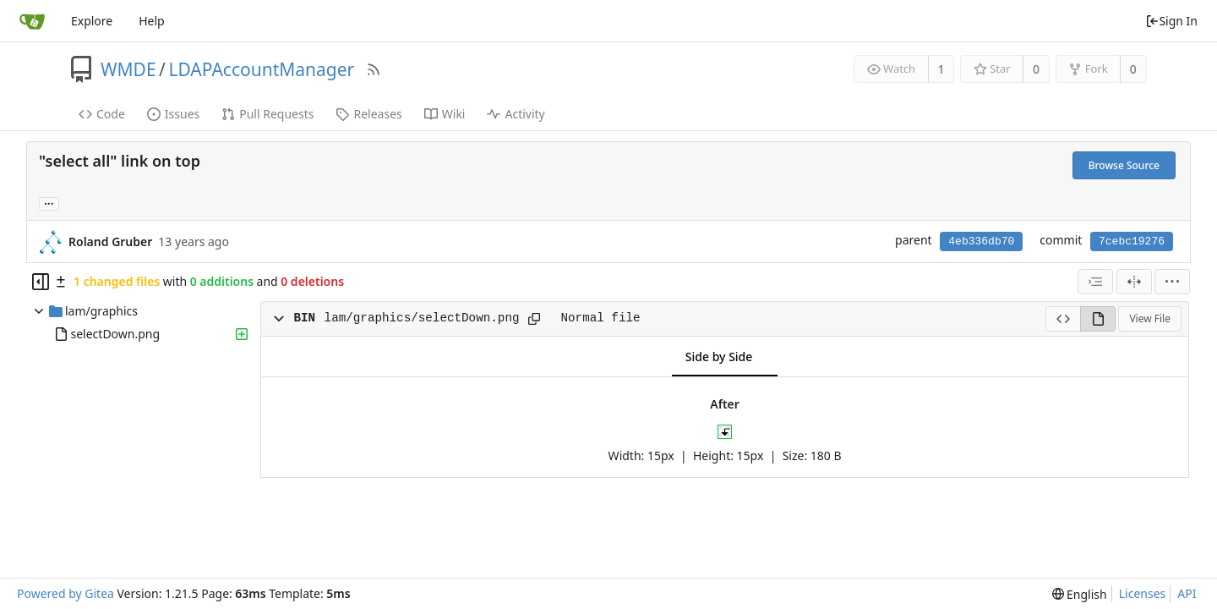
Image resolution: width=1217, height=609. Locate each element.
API (1186, 593)
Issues (173, 114)
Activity (515, 114)
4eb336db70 (981, 241)
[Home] (32, 21)
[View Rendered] (1098, 319)
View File (1150, 318)
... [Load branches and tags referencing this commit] (49, 202)
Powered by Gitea (65, 593)
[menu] (1172, 281)
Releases (368, 114)
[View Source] (1062, 319)
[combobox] (1095, 281)
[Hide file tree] (40, 281)
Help (152, 21)
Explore (91, 21)
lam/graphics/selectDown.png (422, 318)
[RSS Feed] (373, 69)
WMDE (128, 69)
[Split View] (1134, 281)
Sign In (1171, 21)
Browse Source (1124, 165)
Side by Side (718, 356)
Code (102, 114)
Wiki (445, 114)
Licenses (1142, 593)
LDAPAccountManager (261, 69)
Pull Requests (267, 114)
